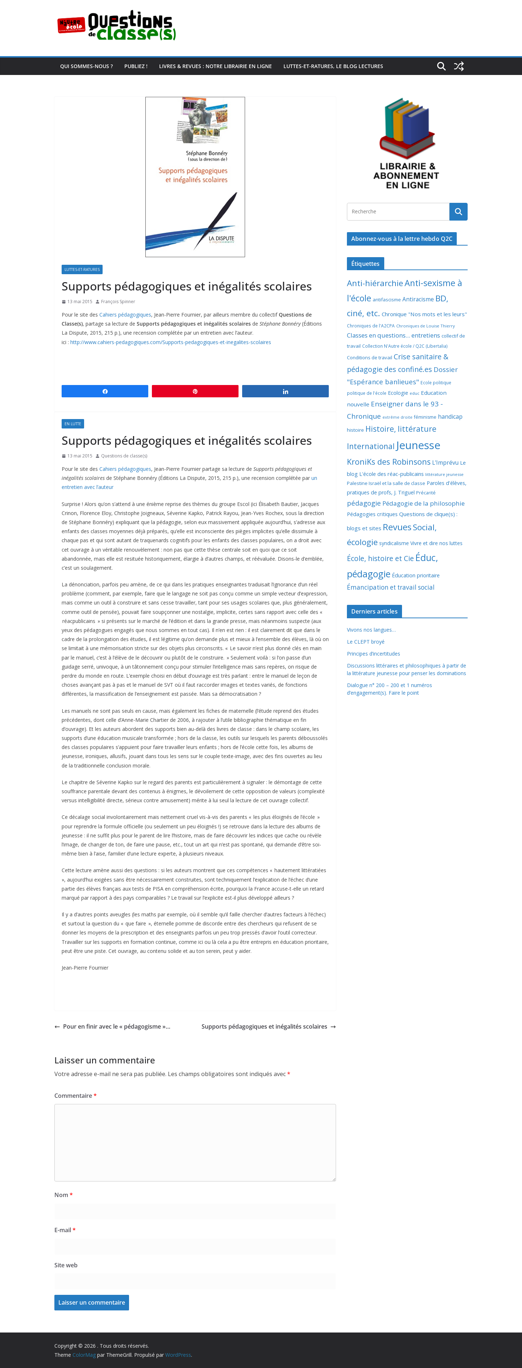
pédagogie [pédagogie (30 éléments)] (364, 502)
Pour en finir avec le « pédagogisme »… (112, 1026)
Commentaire (75, 1096)
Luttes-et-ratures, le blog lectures (333, 66)
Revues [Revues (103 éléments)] (397, 527)
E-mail (65, 1230)
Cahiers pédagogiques (125, 314)
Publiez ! (136, 66)
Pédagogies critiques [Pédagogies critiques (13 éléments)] (372, 514)
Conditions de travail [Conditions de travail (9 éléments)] (369, 357)
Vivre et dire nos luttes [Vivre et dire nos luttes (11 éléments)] (436, 543)
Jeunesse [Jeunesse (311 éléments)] (418, 445)
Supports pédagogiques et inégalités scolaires (269, 1026)
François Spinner (118, 301)
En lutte (73, 423)
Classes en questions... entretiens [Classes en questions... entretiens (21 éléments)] (393, 335)
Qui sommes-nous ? (86, 66)
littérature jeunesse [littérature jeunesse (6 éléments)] (444, 474)
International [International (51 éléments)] (371, 446)
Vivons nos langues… (371, 629)
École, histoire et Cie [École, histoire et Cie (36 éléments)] (380, 558)
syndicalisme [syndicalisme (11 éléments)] (394, 543)
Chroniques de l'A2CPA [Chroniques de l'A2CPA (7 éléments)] (371, 326)
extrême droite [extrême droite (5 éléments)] (397, 417)
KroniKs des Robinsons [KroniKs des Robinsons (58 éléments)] (389, 461)
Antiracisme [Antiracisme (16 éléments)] (418, 299)
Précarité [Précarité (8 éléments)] (426, 493)
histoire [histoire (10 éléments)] (355, 430)
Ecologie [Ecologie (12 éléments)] (398, 392)
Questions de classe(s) (124, 456)
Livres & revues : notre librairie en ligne (215, 66)
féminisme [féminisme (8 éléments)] (425, 417)
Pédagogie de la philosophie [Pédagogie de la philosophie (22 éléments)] (423, 503)
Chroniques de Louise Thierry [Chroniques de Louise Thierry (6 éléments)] (425, 326)
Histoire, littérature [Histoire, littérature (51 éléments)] (400, 429)
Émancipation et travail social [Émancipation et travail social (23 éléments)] (391, 587)
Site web (66, 1265)
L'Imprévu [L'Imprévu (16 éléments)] (445, 463)
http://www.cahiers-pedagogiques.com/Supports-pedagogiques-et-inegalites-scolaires (170, 342)
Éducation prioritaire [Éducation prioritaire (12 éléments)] (416, 575)
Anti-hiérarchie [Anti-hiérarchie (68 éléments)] (375, 283)
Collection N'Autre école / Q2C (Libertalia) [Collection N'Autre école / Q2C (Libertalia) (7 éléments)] (405, 346)
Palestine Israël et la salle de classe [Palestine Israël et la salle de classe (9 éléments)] (386, 483)
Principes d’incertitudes (373, 653)
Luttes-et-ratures (82, 269)
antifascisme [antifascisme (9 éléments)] (387, 299)
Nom (63, 1195)
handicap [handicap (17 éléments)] (450, 417)
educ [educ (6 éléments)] (414, 393)
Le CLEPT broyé (366, 641)
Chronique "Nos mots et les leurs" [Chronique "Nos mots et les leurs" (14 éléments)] (424, 314)
